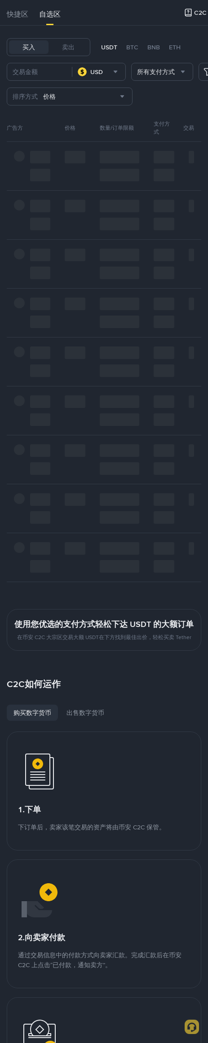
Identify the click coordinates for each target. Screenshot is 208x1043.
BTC (132, 47)
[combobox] (99, 72)
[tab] (17, 14)
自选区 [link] (50, 14)
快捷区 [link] (17, 14)
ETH (175, 47)
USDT (109, 47)
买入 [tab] (28, 47)
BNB (153, 47)
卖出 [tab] (68, 47)
